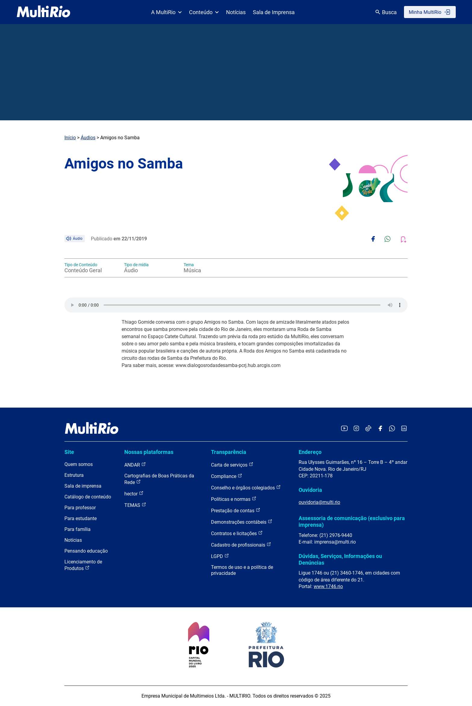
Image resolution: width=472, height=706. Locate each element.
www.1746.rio (328, 586)
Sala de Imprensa (274, 12)
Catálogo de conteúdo (87, 497)
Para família (77, 529)
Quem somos (78, 464)
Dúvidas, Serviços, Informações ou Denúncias (340, 559)
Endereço (310, 452)
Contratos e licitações (237, 533)
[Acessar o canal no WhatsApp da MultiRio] (392, 428)
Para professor (80, 507)
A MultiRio (166, 12)
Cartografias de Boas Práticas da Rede (159, 479)
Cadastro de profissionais (241, 544)
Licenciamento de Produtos (83, 565)
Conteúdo (204, 12)
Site (69, 452)
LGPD (220, 556)
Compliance (226, 476)
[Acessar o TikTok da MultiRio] (368, 428)
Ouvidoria (310, 490)
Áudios (88, 137)
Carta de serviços (232, 464)
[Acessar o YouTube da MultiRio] (344, 428)
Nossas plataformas (148, 452)
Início (70, 137)
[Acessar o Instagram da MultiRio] (356, 428)
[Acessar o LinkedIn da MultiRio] (404, 428)
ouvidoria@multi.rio (319, 502)
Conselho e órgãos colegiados (246, 487)
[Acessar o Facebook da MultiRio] (380, 428)
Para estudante (80, 518)
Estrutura (74, 475)
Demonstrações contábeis (241, 522)
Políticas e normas (233, 499)
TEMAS (135, 505)
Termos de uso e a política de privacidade (242, 570)
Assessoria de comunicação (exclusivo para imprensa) (352, 521)
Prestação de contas (235, 510)
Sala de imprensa (82, 486)
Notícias (236, 12)
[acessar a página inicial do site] (43, 12)
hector (134, 493)
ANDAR (135, 464)
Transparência (228, 452)
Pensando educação (86, 551)
